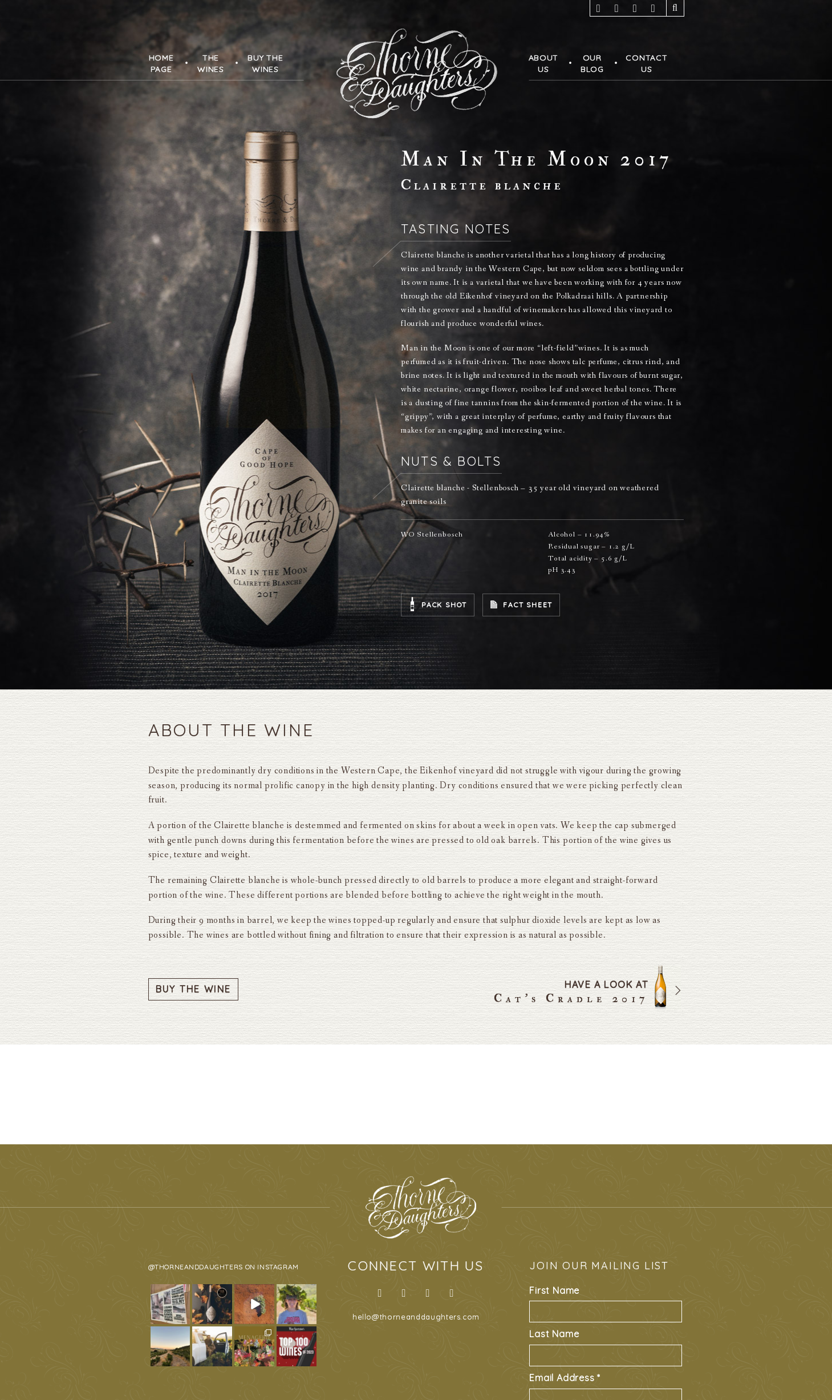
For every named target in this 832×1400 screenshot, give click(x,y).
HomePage (161, 63)
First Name (554, 1290)
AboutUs (544, 63)
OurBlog (592, 63)
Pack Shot (444, 604)
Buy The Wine (194, 989)
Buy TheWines (265, 63)
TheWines (210, 63)
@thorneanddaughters (195, 1266)
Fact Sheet (528, 604)
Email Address (564, 1377)
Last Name (554, 1334)
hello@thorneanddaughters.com (416, 1316)
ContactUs (646, 63)
